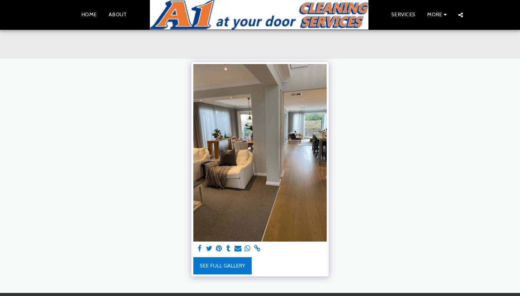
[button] (460, 15)
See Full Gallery (222, 265)
